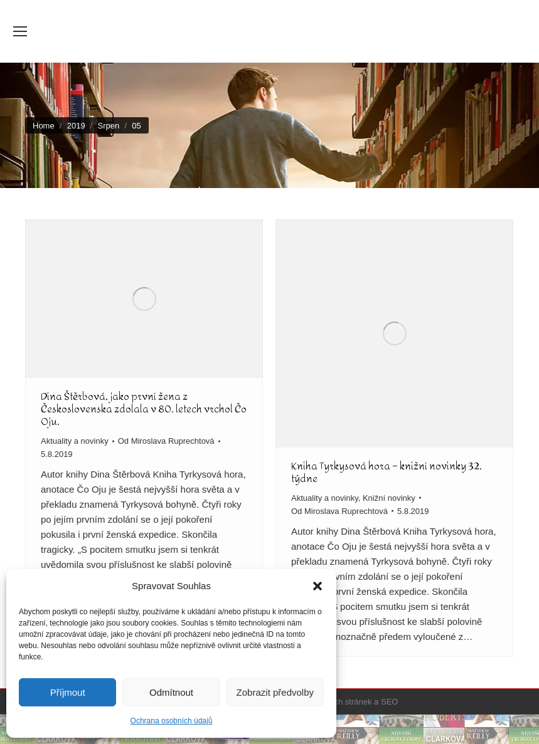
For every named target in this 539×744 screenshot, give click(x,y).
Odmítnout (171, 692)
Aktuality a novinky (75, 441)
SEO (389, 701)
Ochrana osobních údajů (172, 720)
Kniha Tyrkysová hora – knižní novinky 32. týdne (386, 472)
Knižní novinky (389, 498)
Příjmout (67, 692)
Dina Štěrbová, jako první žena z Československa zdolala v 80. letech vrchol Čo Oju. (144, 409)
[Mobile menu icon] (20, 31)
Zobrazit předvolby (275, 692)
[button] (317, 586)
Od (166, 441)
